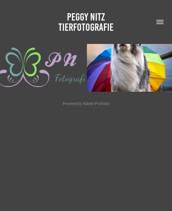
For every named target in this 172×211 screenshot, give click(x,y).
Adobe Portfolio (96, 103)
